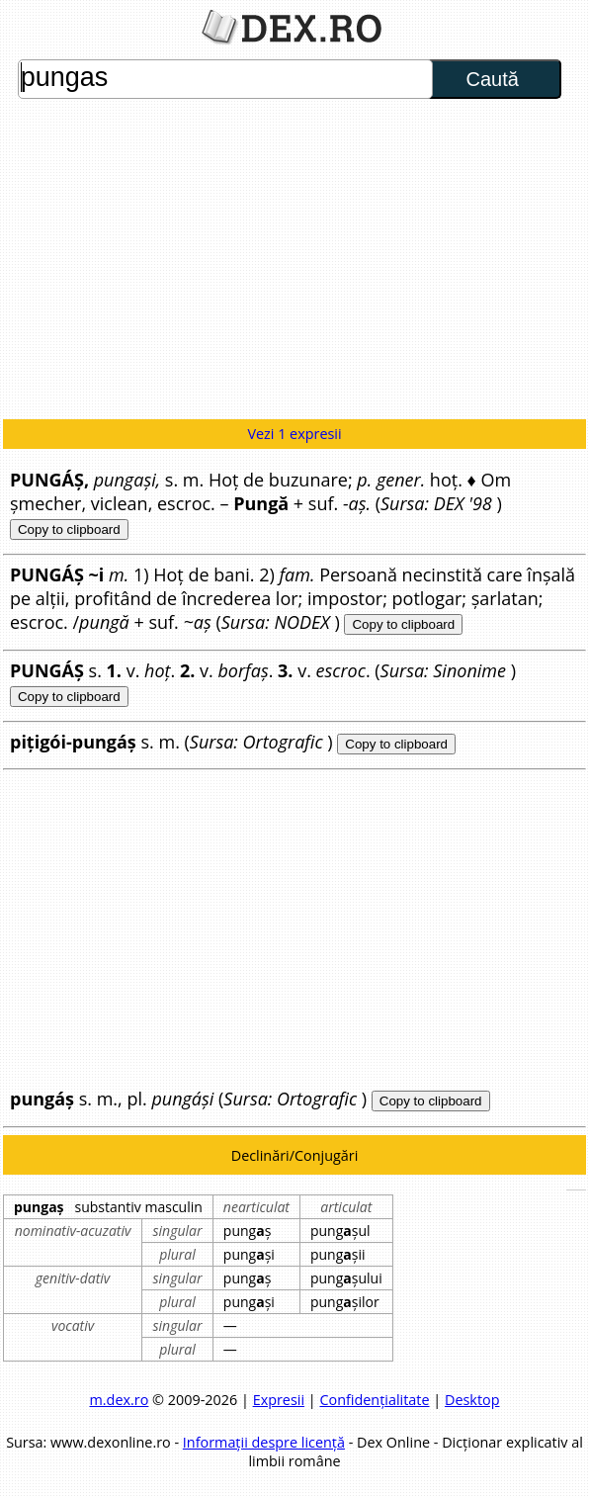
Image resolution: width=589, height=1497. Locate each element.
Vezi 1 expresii (294, 433)
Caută (491, 79)
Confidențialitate (374, 1399)
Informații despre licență (264, 1442)
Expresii (278, 1399)
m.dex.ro (119, 1399)
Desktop (472, 1399)
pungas (225, 79)
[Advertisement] (294, 261)
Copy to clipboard (69, 529)
